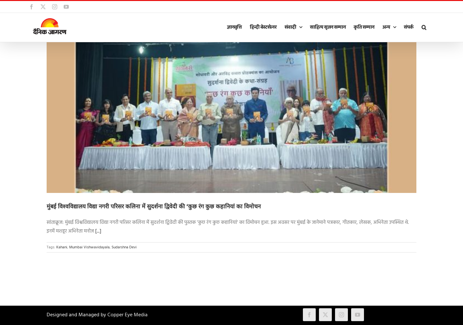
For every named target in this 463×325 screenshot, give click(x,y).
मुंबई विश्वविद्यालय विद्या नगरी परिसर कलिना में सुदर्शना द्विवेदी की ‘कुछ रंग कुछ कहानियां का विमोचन (154, 206)
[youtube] (357, 314)
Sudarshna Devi (124, 247)
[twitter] (325, 314)
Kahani (61, 247)
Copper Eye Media (127, 315)
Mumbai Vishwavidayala (89, 247)
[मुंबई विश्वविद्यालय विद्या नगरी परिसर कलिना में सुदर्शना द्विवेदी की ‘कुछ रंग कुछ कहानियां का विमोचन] (231, 117)
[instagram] (341, 314)
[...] (98, 231)
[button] (424, 27)
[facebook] (309, 314)
